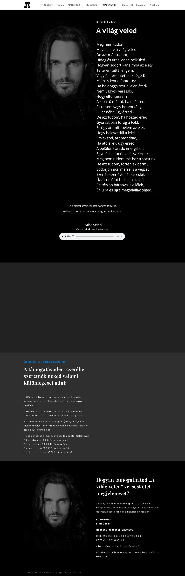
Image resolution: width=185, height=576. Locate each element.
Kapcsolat (141, 5)
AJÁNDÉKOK (74, 5)
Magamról (127, 5)
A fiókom (154, 5)
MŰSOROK (91, 5)
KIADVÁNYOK (109, 5)
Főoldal (60, 5)
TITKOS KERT (46, 5)
